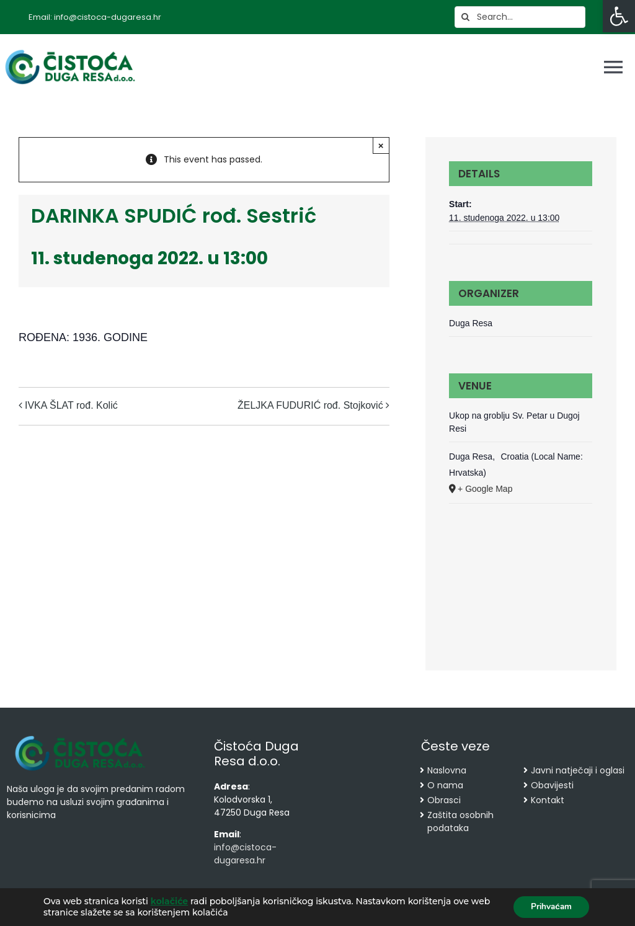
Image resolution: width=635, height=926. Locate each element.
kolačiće (169, 901)
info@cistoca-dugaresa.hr (245, 853)
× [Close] (381, 145)
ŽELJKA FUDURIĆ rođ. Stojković (310, 405)
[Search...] (520, 17)
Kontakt (547, 800)
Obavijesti (552, 785)
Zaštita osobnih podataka (460, 821)
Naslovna (446, 770)
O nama (445, 785)
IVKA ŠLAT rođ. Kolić (71, 405)
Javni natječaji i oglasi (577, 770)
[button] (619, 16)
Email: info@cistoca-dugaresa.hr (95, 17)
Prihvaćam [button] (549, 906)
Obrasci (444, 800)
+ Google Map (485, 489)
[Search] (465, 17)
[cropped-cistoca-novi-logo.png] (80, 737)
